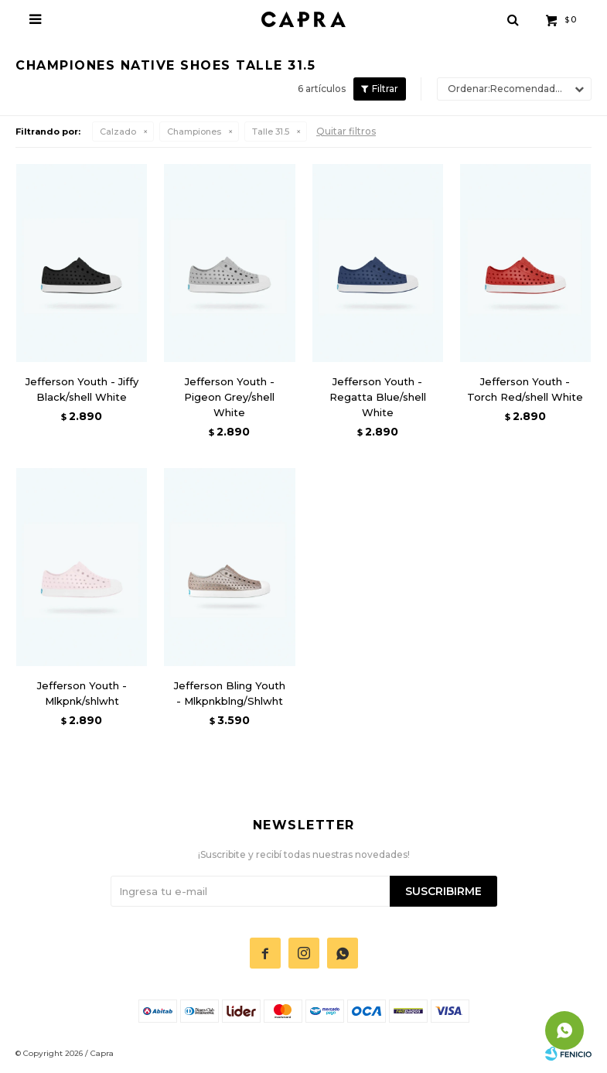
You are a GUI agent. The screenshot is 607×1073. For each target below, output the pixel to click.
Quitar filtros (346, 131)
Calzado (118, 131)
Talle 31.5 (270, 131)
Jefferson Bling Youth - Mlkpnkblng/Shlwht (229, 693)
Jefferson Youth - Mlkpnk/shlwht (82, 693)
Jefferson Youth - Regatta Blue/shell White (377, 397)
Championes (194, 131)
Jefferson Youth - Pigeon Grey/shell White (229, 397)
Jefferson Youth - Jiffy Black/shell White (82, 389)
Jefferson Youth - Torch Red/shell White (525, 389)
